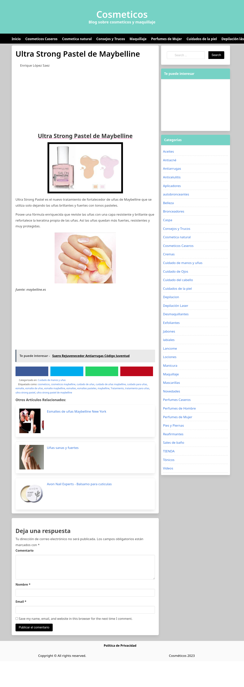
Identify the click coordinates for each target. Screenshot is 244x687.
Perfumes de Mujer (166, 39)
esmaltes (71, 388)
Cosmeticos (122, 14)
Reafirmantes (173, 434)
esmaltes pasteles (86, 388)
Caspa (167, 220)
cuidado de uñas (85, 384)
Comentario (25, 550)
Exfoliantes (171, 322)
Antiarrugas (172, 168)
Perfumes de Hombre (179, 408)
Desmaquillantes (176, 314)
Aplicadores (172, 186)
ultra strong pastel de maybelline (54, 392)
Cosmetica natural (77, 39)
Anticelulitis (172, 177)
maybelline (104, 388)
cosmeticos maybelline (63, 384)
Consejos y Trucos (110, 39)
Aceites (168, 151)
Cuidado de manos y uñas (52, 380)
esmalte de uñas (34, 388)
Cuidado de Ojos (175, 271)
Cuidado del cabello (178, 280)
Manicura (170, 365)
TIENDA (169, 451)
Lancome (170, 348)
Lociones (169, 357)
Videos (168, 468)
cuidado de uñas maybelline (111, 384)
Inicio (16, 39)
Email (21, 601)
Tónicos (168, 460)
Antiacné (169, 160)
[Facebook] (32, 371)
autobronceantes (176, 194)
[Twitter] (67, 371)
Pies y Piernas (173, 425)
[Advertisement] (73, 99)
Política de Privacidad (120, 645)
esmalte (20, 388)
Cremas (169, 254)
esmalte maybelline (54, 388)
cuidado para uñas (137, 384)
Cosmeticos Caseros (41, 39)
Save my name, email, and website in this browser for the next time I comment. (74, 619)
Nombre (23, 584)
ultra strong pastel (25, 392)
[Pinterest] (136, 371)
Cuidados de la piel (202, 39)
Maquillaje (138, 39)
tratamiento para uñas (137, 388)
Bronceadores (173, 211)
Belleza (168, 203)
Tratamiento (117, 388)
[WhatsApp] (102, 371)
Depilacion (171, 297)
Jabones (169, 331)
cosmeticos (44, 384)
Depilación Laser (175, 305)
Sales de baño (173, 442)
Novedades (171, 391)
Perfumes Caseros (177, 399)
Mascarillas (171, 382)
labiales (168, 340)
